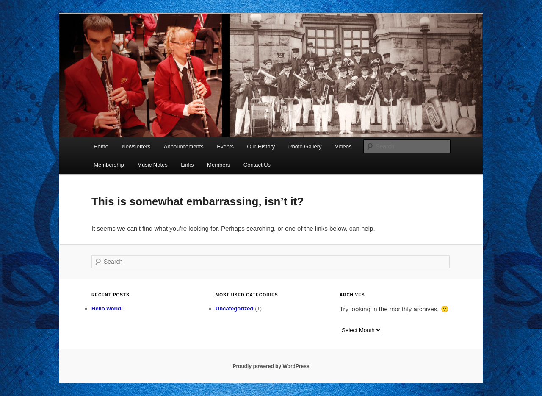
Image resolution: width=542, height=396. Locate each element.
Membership (109, 165)
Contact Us (257, 165)
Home (101, 146)
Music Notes (152, 165)
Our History (261, 146)
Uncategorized (235, 308)
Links (187, 165)
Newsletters (136, 146)
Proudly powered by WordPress (270, 366)
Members (218, 165)
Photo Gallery (305, 146)
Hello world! (107, 308)
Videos (343, 146)
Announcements (184, 146)
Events (225, 146)
